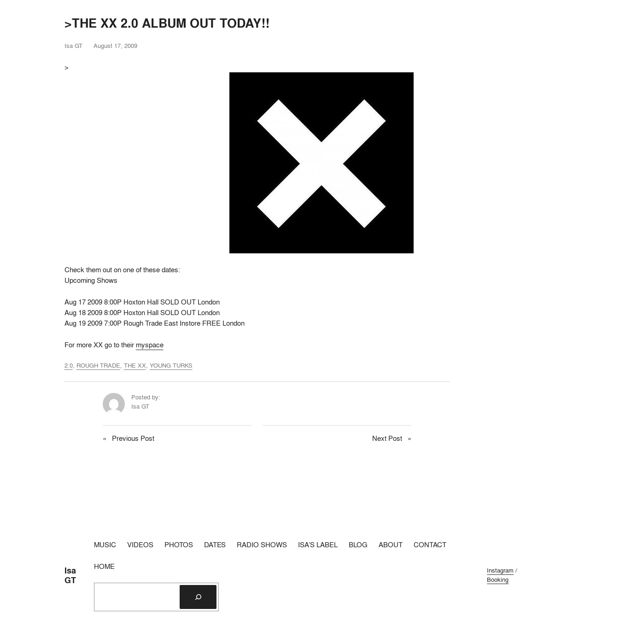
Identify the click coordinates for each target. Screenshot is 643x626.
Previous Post (133, 438)
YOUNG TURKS (171, 365)
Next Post (387, 438)
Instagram (500, 570)
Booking (498, 579)
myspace (150, 345)
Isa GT (70, 575)
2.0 (68, 365)
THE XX (135, 365)
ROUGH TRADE (98, 365)
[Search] (198, 597)
